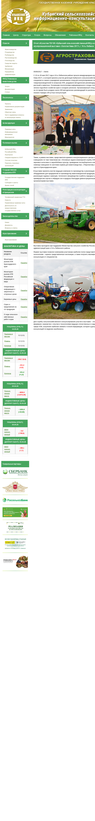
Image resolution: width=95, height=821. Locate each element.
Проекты (8, 104)
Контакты (90, 35)
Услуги (37, 35)
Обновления (60, 35)
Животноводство (10, 49)
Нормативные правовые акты (15, 203)
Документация (10, 89)
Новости (8, 200)
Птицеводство (10, 52)
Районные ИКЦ (75, 35)
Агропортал (9, 154)
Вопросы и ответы (11, 228)
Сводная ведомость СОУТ (14, 157)
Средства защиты (11, 63)
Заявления (8, 109)
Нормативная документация (14, 106)
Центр (15, 35)
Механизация (9, 69)
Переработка (9, 71)
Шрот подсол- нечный (7, 432)
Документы (9, 225)
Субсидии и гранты (11, 182)
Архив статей (9, 185)
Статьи (7, 92)
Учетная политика (11, 160)
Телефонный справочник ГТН (15, 197)
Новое (7, 222)
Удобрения (8, 66)
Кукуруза (7, 346)
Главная (6, 35)
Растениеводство (11, 58)
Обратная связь (10, 112)
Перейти (24, 263)
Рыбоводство (9, 55)
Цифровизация (10, 74)
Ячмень (7, 341)
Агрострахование (11, 239)
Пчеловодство (10, 60)
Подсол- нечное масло (7, 393)
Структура (26, 35)
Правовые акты (10, 129)
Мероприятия (9, 137)
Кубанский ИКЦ (10, 149)
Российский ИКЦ (10, 152)
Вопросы (48, 35)
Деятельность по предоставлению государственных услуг (13, 208)
